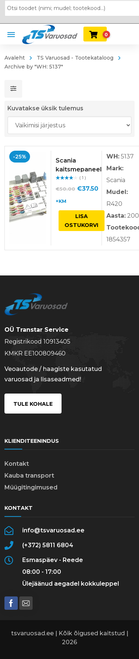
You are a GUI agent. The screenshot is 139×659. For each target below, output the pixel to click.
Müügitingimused (30, 487)
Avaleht (14, 57)
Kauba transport (29, 475)
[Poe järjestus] (69, 125)
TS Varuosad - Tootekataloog (75, 57)
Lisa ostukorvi (81, 220)
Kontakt (16, 463)
